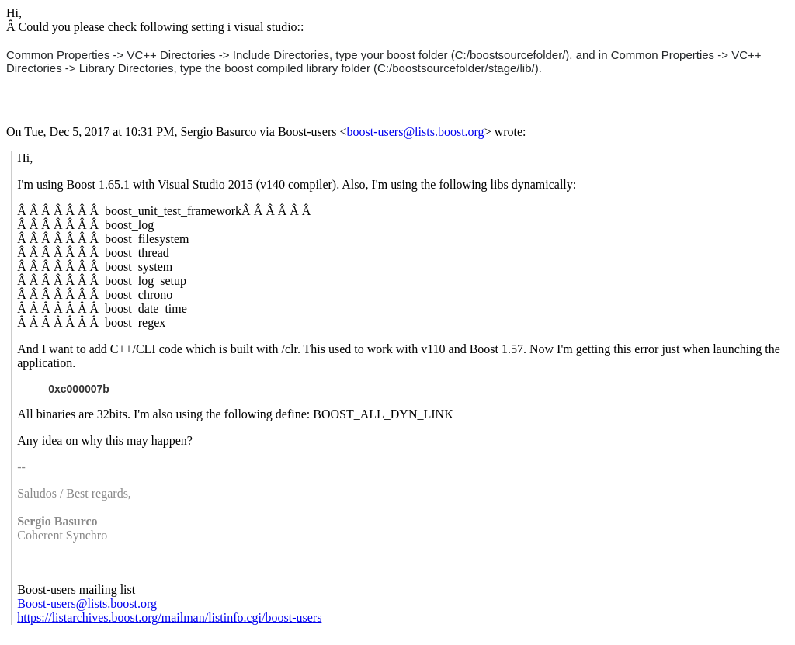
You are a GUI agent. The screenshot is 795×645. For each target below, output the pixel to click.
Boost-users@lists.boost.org (87, 603)
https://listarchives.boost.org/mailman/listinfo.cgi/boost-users (169, 617)
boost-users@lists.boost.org (415, 131)
